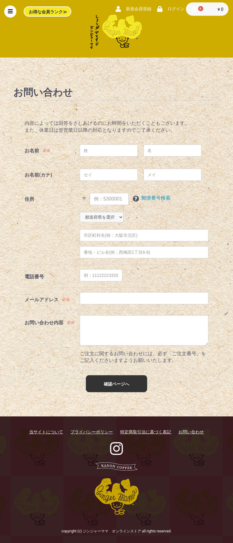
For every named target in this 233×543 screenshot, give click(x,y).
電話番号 (34, 277)
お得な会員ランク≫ (48, 12)
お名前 (32, 151)
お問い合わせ (191, 431)
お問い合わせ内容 (44, 323)
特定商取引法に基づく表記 (145, 431)
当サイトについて (46, 431)
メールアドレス (42, 300)
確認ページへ (116, 384)
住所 (29, 199)
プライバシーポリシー (91, 431)
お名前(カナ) (38, 175)
